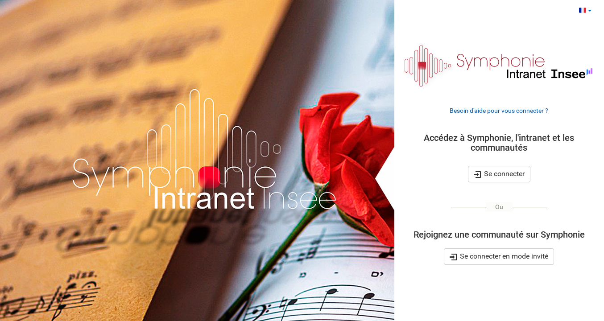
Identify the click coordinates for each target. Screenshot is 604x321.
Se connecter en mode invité (499, 257)
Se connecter (499, 174)
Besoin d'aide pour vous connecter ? (499, 110)
